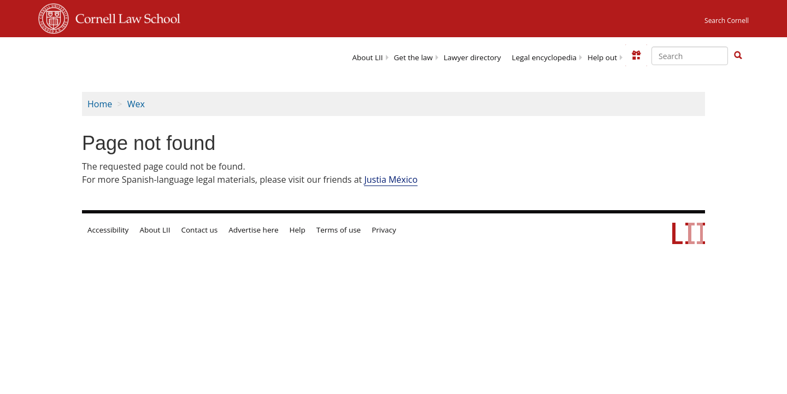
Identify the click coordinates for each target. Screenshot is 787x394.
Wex (136, 104)
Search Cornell (726, 20)
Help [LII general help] (298, 230)
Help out (602, 57)
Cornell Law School (124, 17)
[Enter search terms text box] (689, 56)
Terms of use (338, 230)
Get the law (413, 57)
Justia (391, 179)
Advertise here (253, 230)
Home (99, 104)
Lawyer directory (472, 57)
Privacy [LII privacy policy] (384, 230)
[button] (738, 55)
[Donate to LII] (636, 55)
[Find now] (737, 56)
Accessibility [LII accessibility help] (107, 230)
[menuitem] (367, 56)
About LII (367, 57)
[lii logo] (138, 54)
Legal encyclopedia (544, 57)
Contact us (199, 230)
